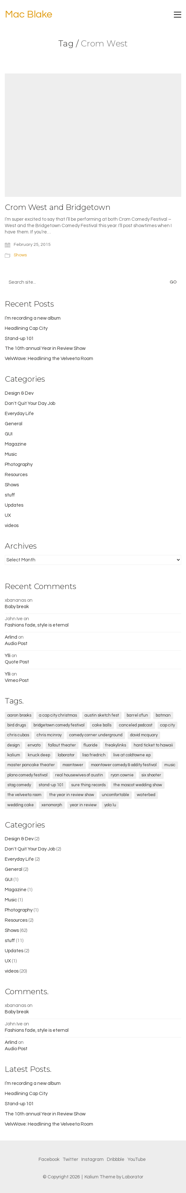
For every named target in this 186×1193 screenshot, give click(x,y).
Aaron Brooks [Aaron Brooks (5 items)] (19, 715)
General (13, 423)
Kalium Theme (100, 1177)
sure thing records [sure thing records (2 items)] (88, 785)
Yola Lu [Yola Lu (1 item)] (110, 805)
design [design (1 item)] (13, 745)
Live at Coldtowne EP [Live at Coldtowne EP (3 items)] (132, 755)
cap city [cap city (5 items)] (167, 725)
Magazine (15, 444)
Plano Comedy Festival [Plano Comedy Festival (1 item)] (27, 775)
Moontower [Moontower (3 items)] (73, 765)
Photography (19, 464)
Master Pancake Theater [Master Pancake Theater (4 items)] (31, 765)
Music (11, 454)
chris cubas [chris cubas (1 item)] (18, 735)
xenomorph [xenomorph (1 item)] (51, 805)
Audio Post (16, 643)
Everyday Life (19, 413)
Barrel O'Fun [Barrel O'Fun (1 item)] (137, 715)
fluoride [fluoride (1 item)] (91, 745)
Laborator (132, 1177)
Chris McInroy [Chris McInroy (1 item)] (49, 735)
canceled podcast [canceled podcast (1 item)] (136, 725)
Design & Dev (19, 393)
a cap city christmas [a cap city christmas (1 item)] (58, 715)
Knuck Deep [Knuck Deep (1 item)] (39, 755)
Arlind (11, 637)
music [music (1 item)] (169, 765)
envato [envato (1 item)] (34, 745)
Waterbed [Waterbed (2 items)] (146, 795)
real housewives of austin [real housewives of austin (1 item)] (79, 775)
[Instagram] (92, 1159)
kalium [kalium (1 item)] (13, 755)
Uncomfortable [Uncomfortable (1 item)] (115, 795)
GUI (8, 434)
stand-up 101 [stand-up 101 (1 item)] (51, 785)
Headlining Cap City (26, 328)
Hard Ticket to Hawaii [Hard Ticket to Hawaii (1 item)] (153, 745)
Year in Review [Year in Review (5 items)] (83, 805)
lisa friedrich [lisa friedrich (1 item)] (94, 755)
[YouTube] (137, 1159)
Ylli (8, 655)
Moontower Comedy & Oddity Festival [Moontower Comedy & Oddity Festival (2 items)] (124, 765)
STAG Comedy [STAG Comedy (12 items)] (19, 785)
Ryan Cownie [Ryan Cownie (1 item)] (122, 775)
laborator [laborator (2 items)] (66, 755)
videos (12, 525)
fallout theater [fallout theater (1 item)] (62, 745)
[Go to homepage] (28, 15)
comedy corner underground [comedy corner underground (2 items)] (96, 735)
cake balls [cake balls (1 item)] (101, 725)
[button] (177, 14)
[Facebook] (49, 1159)
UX (8, 515)
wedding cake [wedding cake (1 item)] (20, 805)
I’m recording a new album (33, 318)
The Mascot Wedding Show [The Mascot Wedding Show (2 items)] (137, 785)
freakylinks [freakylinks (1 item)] (115, 745)
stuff (10, 495)
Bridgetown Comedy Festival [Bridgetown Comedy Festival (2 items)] (59, 725)
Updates (14, 505)
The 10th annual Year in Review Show (45, 348)
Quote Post (17, 662)
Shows (20, 255)
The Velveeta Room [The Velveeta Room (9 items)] (24, 795)
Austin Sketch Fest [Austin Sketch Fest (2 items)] (102, 715)
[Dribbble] (115, 1159)
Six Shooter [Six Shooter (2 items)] (151, 775)
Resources (16, 474)
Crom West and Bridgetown (57, 207)
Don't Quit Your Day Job (30, 403)
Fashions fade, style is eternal (37, 625)
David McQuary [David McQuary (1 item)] (144, 735)
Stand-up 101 (19, 338)
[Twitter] (70, 1159)
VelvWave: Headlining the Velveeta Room (49, 358)
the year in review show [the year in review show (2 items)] (71, 795)
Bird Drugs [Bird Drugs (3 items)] (16, 725)
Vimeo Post (17, 680)
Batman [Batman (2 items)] (163, 715)
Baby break (17, 606)
